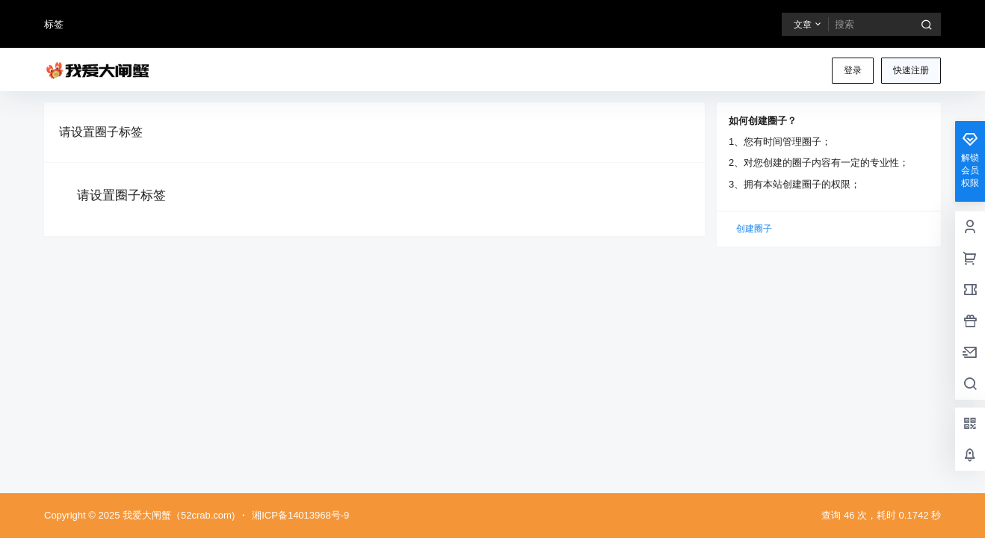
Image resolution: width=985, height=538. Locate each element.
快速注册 (911, 70)
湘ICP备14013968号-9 (300, 515)
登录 (853, 70)
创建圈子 (754, 228)
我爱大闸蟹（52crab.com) (177, 515)
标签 (54, 24)
